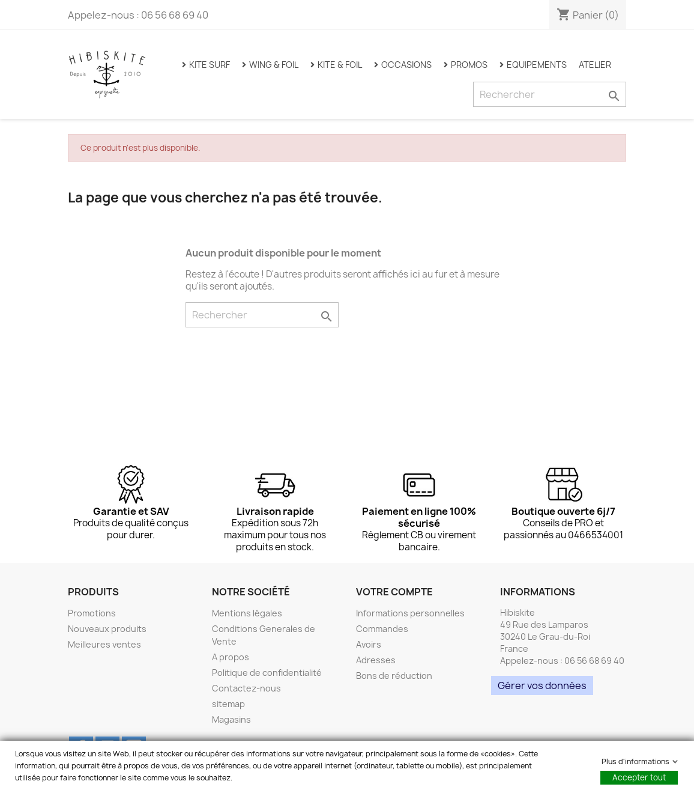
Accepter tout (639, 777)
